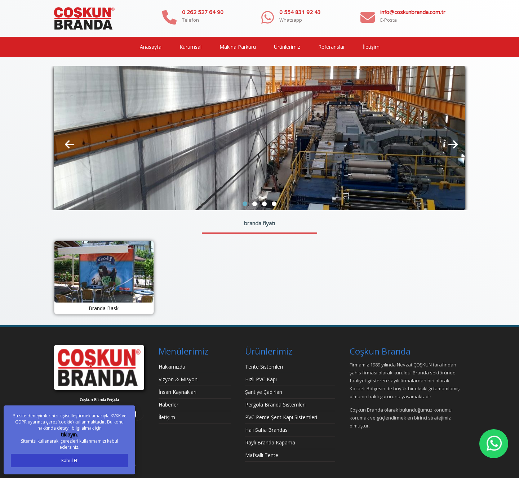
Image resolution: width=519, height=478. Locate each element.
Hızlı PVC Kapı (261, 379)
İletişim (371, 46)
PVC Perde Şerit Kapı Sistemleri (281, 417)
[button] (245, 204)
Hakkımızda (172, 366)
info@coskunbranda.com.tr (412, 12)
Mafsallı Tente (261, 455)
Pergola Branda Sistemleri (275, 404)
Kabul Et (69, 460)
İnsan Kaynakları (177, 391)
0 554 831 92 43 (300, 12)
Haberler (168, 404)
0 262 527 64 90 (202, 12)
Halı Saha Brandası (267, 429)
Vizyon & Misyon (178, 379)
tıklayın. (69, 434)
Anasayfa (150, 46)
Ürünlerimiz (287, 46)
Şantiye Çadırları (263, 391)
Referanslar (331, 46)
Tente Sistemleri (264, 366)
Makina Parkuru (237, 46)
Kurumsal (190, 46)
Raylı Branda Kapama (270, 442)
